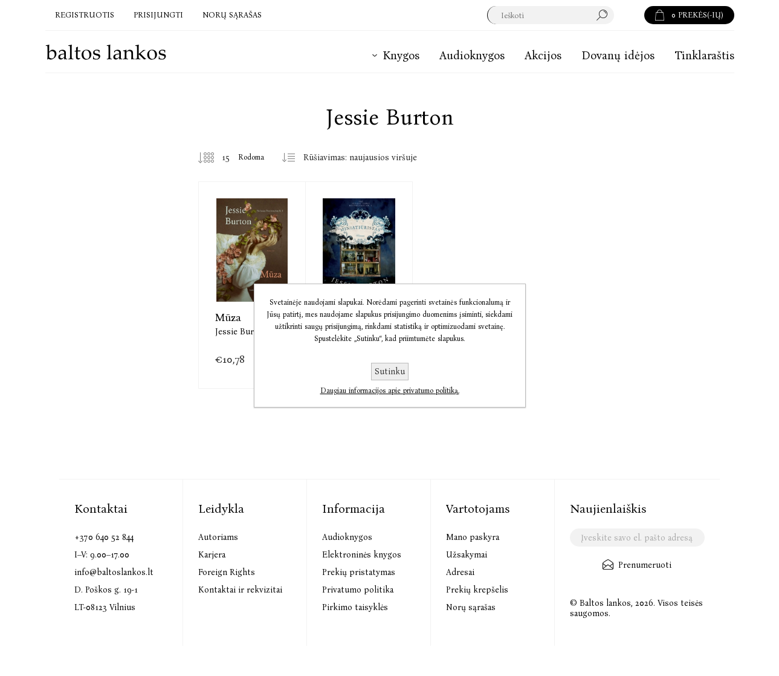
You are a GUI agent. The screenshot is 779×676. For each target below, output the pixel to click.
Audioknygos (347, 537)
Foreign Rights (226, 572)
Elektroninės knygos (361, 555)
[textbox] (551, 15)
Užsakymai (466, 555)
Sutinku (390, 371)
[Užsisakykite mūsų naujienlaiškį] (637, 537)
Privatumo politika (357, 590)
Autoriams (218, 537)
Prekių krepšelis (477, 590)
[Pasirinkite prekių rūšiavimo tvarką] (364, 158)
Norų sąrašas (471, 607)
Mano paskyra (472, 537)
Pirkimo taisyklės (355, 607)
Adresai (460, 572)
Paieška (629, 15)
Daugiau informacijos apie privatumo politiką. (389, 390)
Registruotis (84, 14)
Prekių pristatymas (358, 572)
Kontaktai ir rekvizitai (240, 590)
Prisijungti (158, 14)
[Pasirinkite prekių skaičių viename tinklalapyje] (217, 158)
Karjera (211, 555)
